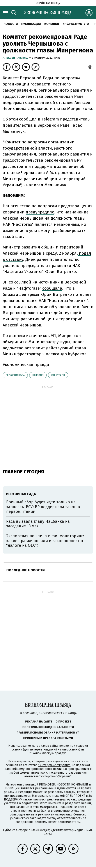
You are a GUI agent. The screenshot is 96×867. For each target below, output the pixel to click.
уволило (11, 265)
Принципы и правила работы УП (48, 738)
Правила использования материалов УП (48, 732)
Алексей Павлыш (16, 57)
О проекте (63, 721)
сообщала (52, 288)
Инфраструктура (75, 24)
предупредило (40, 212)
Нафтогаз (37, 375)
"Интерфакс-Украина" (54, 765)
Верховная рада (15, 375)
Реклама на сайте (38, 721)
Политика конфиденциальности (48, 727)
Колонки (51, 24)
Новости (11, 24)
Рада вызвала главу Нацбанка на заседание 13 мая (38, 524)
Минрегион (58, 375)
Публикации (31, 24)
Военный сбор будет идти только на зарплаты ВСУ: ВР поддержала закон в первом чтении (43, 507)
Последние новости (25, 570)
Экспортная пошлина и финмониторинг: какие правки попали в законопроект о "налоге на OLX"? (45, 541)
